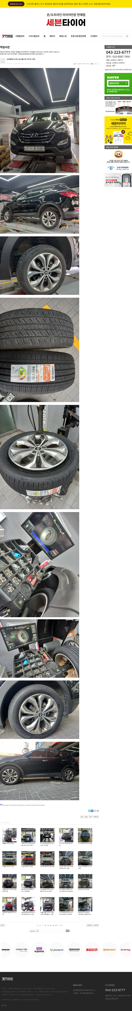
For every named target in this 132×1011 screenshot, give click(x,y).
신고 (76, 63)
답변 (86, 817)
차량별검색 (19, 36)
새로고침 (96, 925)
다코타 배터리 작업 (27, 866)
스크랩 (86, 63)
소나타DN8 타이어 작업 (85, 843)
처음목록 (89, 925)
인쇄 (81, 63)
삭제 (90, 817)
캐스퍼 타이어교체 (83, 889)
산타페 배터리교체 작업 (47, 866)
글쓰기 (2, 925)
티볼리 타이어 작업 (8, 866)
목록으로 (96, 817)
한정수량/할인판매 (78, 36)
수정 (82, 817)
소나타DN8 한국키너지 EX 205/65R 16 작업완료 (66, 914)
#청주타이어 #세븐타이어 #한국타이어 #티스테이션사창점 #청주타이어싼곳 (24, 805)
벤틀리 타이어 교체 (8, 843)
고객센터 (93, 36)
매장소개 (62, 36)
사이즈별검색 (34, 36)
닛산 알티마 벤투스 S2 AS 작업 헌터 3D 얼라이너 (66, 891)
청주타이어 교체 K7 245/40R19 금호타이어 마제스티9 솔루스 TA (84, 914)
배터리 (52, 36)
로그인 (4, 1005)
